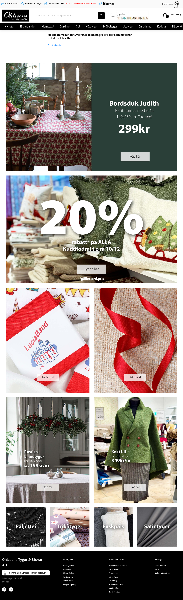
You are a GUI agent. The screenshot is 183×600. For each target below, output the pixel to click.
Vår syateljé (113, 577)
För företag (113, 581)
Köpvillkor (67, 569)
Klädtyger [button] (92, 26)
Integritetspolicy (69, 584)
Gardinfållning (114, 592)
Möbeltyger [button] (110, 26)
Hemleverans (68, 581)
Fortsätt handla (54, 45)
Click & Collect (68, 573)
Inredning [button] (145, 26)
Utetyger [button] (128, 26)
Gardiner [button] (65, 26)
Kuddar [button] (161, 26)
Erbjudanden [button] (28, 26)
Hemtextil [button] (48, 26)
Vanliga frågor (114, 588)
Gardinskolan (114, 569)
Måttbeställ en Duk (116, 584)
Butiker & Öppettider (163, 573)
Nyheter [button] (9, 26)
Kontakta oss (68, 577)
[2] (4, 589)
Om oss (157, 569)
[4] (11, 589)
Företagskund (68, 566)
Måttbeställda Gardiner (118, 566)
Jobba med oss (160, 566)
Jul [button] (78, 26)
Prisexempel (113, 573)
